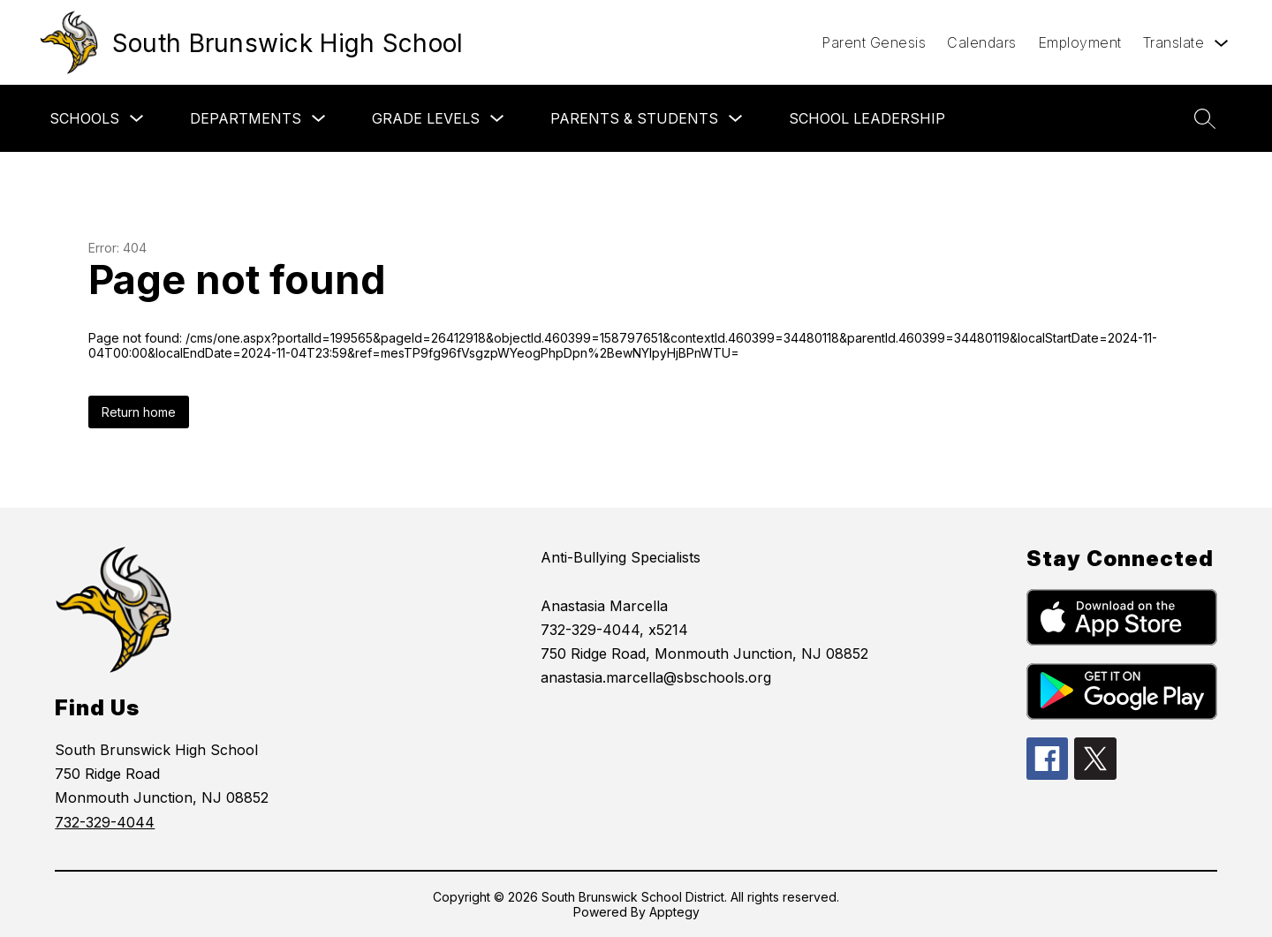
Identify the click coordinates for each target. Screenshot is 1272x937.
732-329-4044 (105, 822)
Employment (1080, 42)
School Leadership (867, 118)
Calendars (982, 42)
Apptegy (674, 911)
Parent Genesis (874, 42)
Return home (139, 411)
